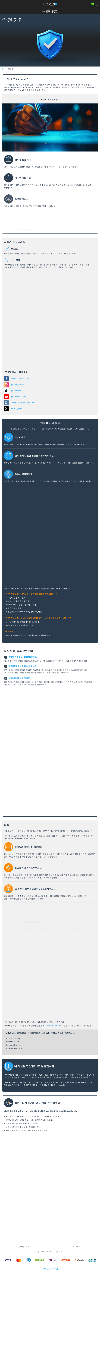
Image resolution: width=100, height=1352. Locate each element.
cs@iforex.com (51, 1025)
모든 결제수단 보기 (50, 1269)
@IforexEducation (18, 404)
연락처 (55, 261)
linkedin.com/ (23, 410)
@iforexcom (16, 398)
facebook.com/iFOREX (20, 386)
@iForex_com (16, 416)
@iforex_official (17, 392)
